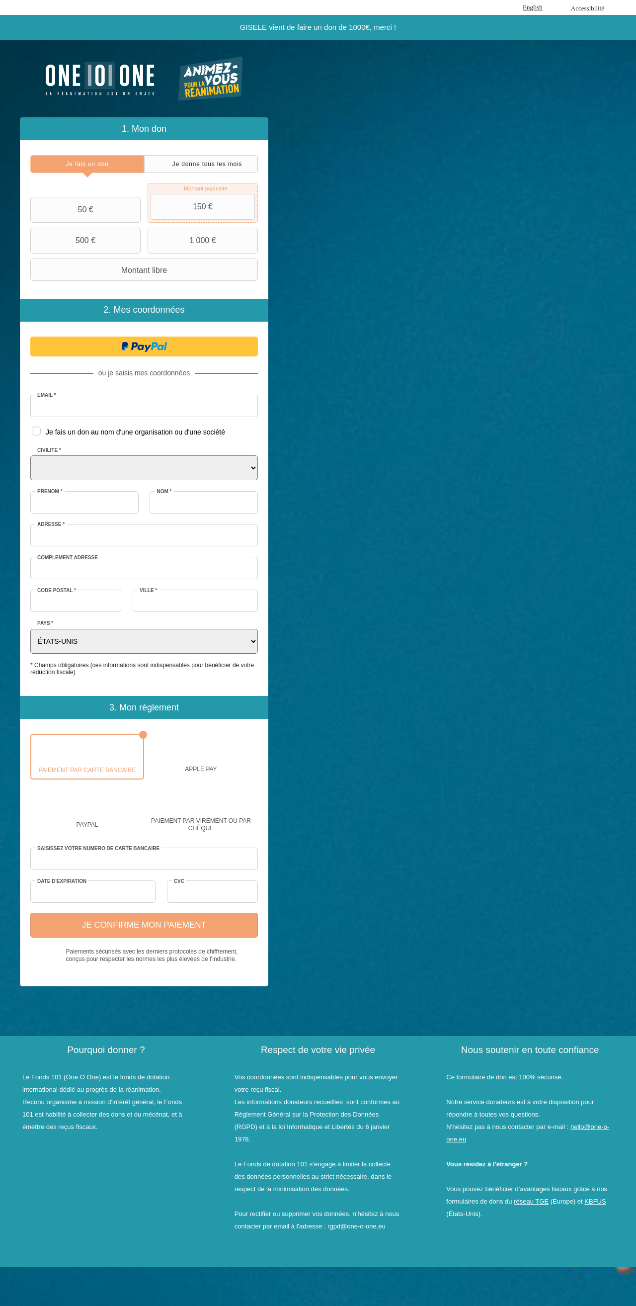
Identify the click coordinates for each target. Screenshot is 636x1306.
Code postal (56, 590)
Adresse (51, 524)
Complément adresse (67, 557)
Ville (148, 590)
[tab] (87, 164)
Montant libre (100, 270)
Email (46, 395)
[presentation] (87, 164)
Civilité (49, 450)
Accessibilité (587, 8)
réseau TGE (531, 1201)
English (533, 7)
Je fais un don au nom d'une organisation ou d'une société (135, 432)
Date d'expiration (61, 881)
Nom (164, 491)
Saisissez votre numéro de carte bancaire (98, 848)
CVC (179, 881)
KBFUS (595, 1201)
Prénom (50, 491)
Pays (45, 623)
